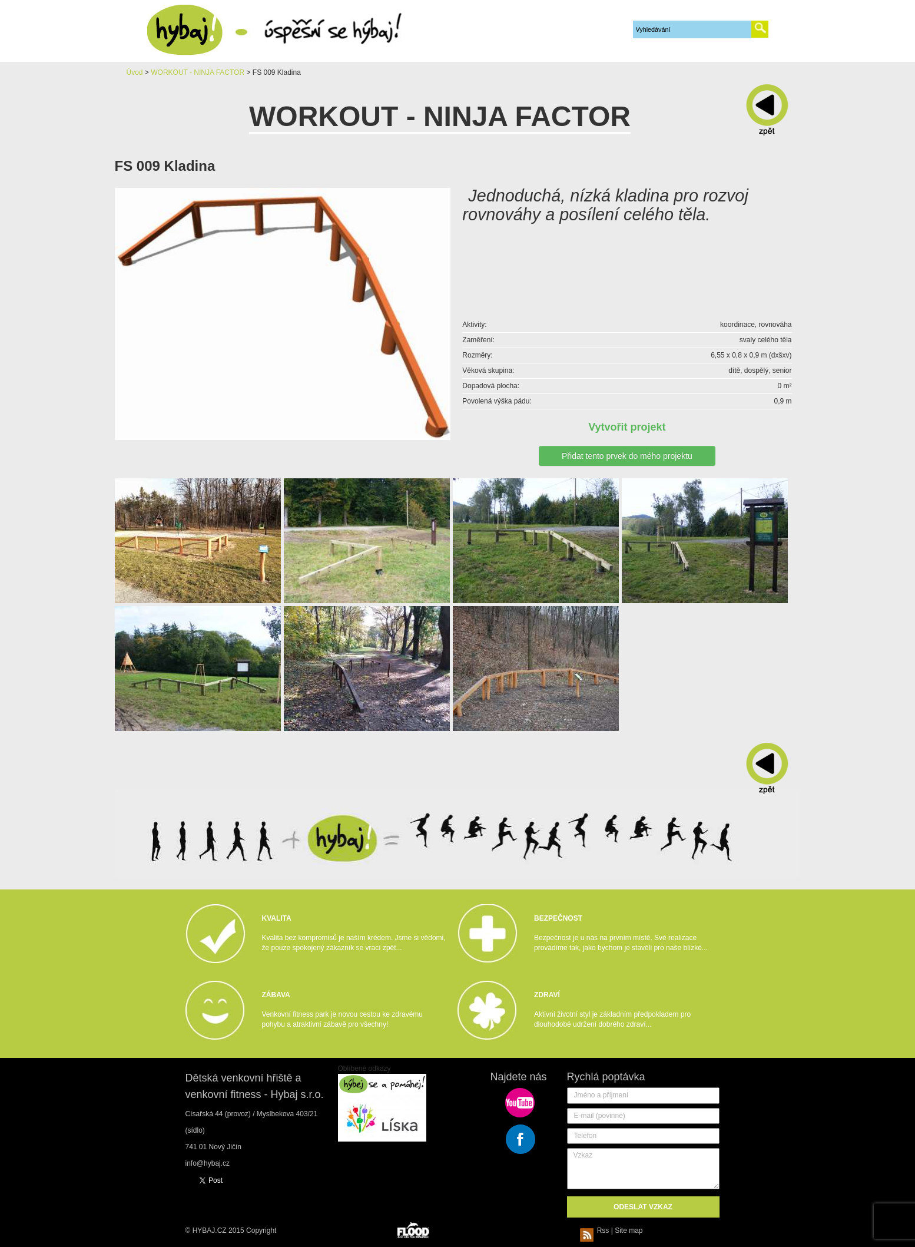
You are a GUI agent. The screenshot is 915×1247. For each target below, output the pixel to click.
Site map (628, 1230)
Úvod (135, 72)
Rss (596, 1230)
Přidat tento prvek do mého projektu (627, 456)
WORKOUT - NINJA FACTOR (197, 72)
